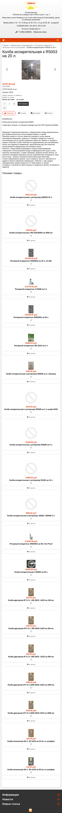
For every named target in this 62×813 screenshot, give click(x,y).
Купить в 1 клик (8, 97)
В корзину (23, 104)
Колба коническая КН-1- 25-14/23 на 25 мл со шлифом (31, 741)
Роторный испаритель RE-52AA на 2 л (31, 346)
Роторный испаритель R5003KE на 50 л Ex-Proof (31, 544)
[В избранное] (4, 108)
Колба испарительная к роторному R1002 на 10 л (31, 480)
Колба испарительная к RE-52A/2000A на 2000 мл (31, 233)
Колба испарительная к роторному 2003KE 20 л (31, 197)
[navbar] (57, 40)
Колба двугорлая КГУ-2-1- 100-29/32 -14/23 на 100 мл (31, 600)
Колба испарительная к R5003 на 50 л (31, 572)
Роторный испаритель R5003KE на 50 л (31, 317)
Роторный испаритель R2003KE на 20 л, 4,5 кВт (31, 261)
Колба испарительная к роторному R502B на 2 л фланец (31, 374)
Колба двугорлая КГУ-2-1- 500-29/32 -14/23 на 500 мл (31, 657)
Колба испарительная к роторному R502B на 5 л (31, 445)
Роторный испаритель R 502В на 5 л (31, 289)
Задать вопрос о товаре (11, 95)
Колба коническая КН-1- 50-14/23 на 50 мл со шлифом (31, 770)
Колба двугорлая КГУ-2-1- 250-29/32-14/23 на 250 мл (30, 628)
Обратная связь (40, 32)
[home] (3, 40)
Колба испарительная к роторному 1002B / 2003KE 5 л (31, 516)
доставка (6, 86)
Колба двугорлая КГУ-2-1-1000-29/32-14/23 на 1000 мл (31, 685)
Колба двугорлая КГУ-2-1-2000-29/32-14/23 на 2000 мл (31, 713)
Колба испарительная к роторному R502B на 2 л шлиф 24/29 (31, 409)
